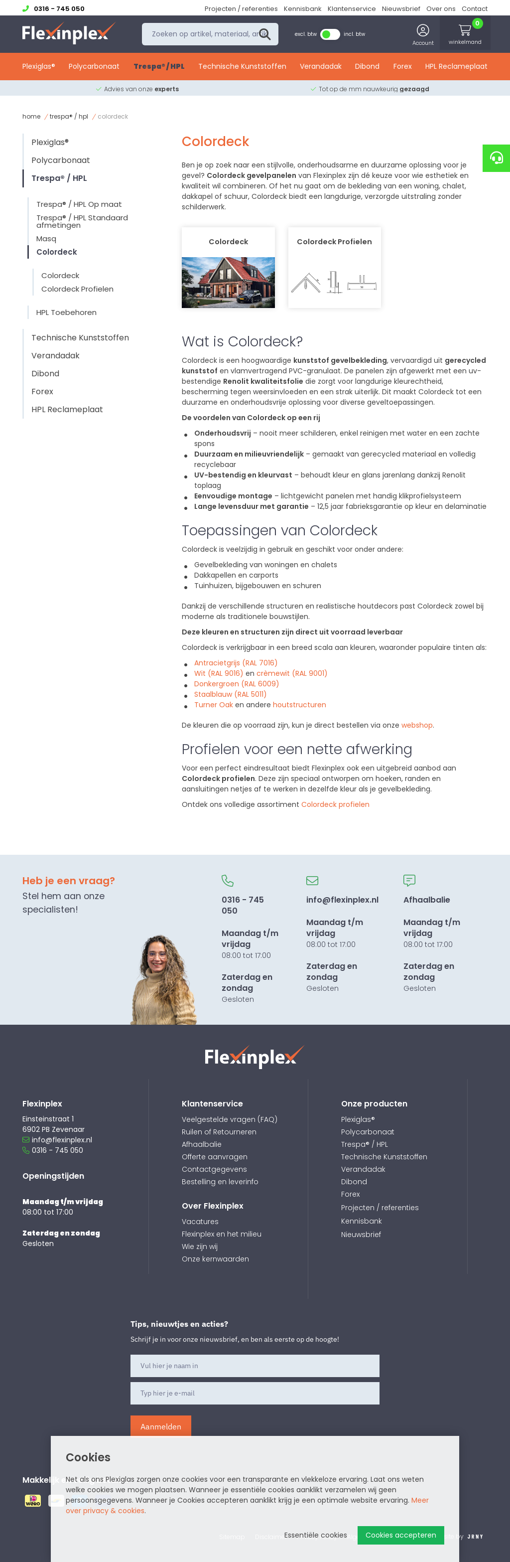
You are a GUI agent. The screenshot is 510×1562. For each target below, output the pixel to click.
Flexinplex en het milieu (221, 1234)
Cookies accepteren (401, 1535)
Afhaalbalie (202, 1144)
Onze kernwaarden (215, 1259)
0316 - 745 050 (52, 1150)
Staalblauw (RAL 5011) (230, 694)
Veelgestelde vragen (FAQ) (229, 1119)
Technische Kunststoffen (242, 68)
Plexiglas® (38, 68)
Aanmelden (160, 1426)
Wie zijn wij (200, 1246)
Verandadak (321, 68)
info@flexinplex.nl (57, 1140)
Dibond (367, 68)
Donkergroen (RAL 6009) (236, 684)
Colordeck (56, 252)
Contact (475, 8)
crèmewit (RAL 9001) (292, 673)
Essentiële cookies (315, 1535)
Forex (402, 68)
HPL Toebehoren (66, 312)
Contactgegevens (214, 1169)
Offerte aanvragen (215, 1157)
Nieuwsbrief (401, 8)
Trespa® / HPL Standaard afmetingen (82, 221)
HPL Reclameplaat (456, 68)
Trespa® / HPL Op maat (79, 204)
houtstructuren (299, 705)
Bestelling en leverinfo (220, 1182)
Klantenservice (352, 8)
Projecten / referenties (241, 8)
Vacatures (200, 1222)
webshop (417, 725)
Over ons (441, 8)
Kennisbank (303, 8)
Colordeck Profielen (77, 289)
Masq (46, 238)
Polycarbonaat (94, 68)
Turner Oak (213, 705)
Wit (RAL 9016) (219, 673)
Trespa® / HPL (159, 68)
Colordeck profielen (335, 804)
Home (31, 116)
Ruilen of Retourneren (219, 1132)
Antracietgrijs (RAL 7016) (236, 663)
